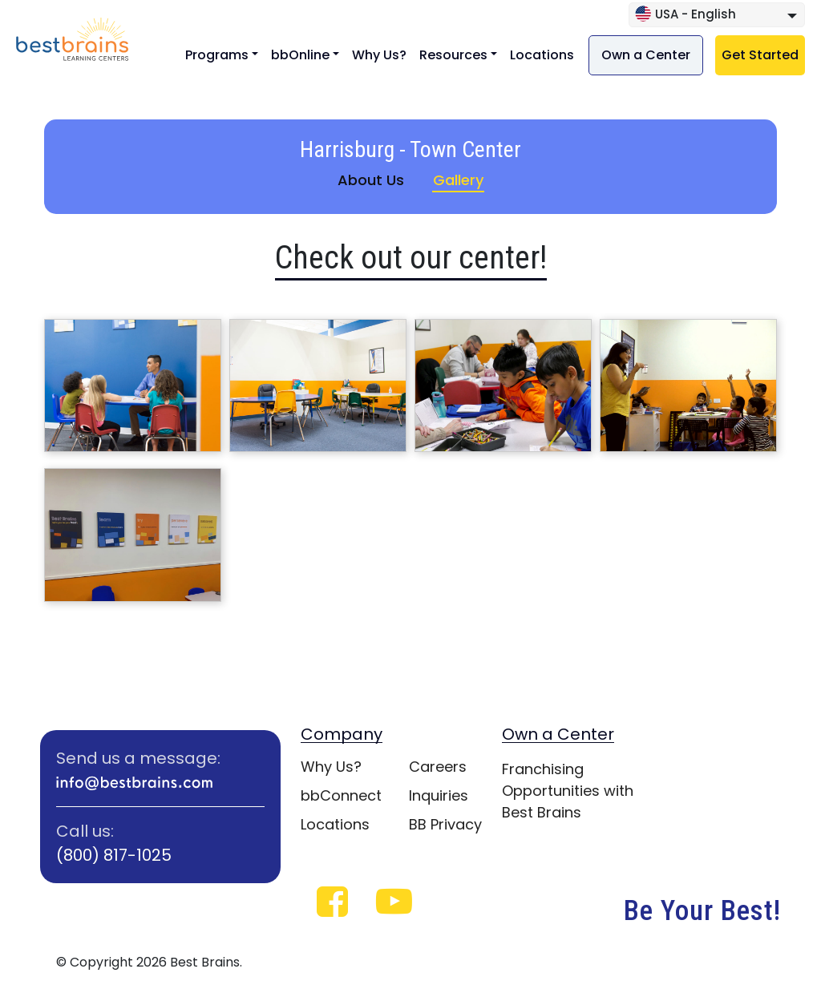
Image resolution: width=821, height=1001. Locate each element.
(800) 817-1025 (114, 855)
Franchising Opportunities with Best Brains (567, 790)
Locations (542, 55)
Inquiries (438, 795)
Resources (453, 55)
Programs (217, 55)
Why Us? (379, 55)
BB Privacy (445, 824)
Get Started (760, 55)
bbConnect (341, 795)
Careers (438, 767)
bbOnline (300, 55)
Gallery (458, 180)
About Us (371, 180)
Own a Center (645, 55)
